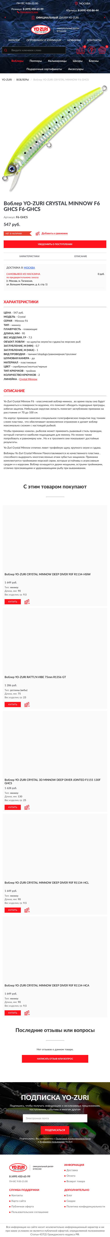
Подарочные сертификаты (44, 69)
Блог (69, 1194)
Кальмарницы (57, 61)
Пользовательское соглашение (29, 1211)
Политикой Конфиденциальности (73, 1137)
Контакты (94, 40)
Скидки (71, 1200)
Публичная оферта (22, 1205)
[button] (27, 12)
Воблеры (17, 61)
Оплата (71, 1174)
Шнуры (78, 61)
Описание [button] (80, 256)
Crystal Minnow (28, 379)
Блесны (94, 61)
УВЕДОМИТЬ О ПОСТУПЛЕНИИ (55, 244)
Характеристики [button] (29, 256)
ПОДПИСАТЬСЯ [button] (55, 1129)
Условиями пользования (52, 1140)
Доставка (72, 1169)
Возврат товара (76, 1180)
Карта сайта (18, 1200)
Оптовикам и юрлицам (44, 40)
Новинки (74, 40)
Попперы (36, 61)
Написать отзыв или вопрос (55, 1058)
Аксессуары (75, 69)
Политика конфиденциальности (86, 1205)
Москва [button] (29, 268)
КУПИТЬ (12, 601)
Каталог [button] (14, 40)
